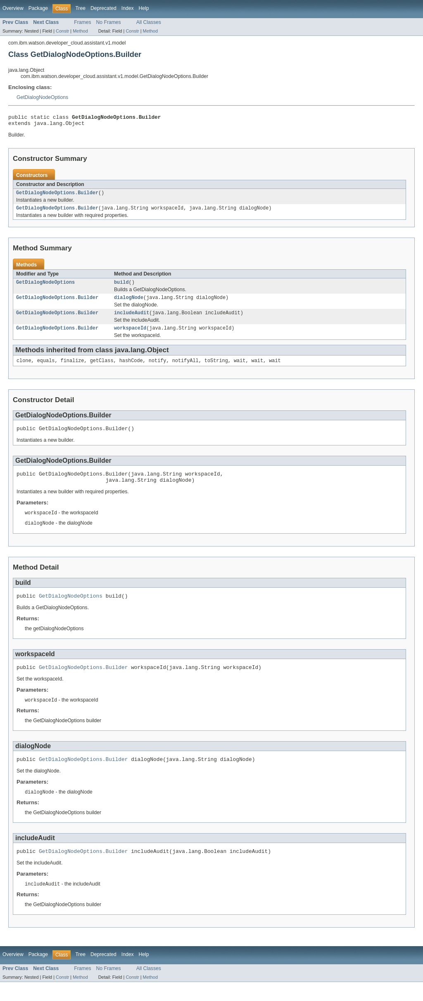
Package (38, 8)
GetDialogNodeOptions (42, 97)
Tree (80, 8)
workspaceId (130, 335)
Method (80, 30)
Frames (82, 22)
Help (144, 8)
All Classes (148, 22)
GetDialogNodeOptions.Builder (57, 196)
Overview (13, 8)
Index (127, 8)
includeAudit (131, 319)
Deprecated (103, 8)
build (121, 287)
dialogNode (128, 303)
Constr (62, 30)
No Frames (108, 22)
